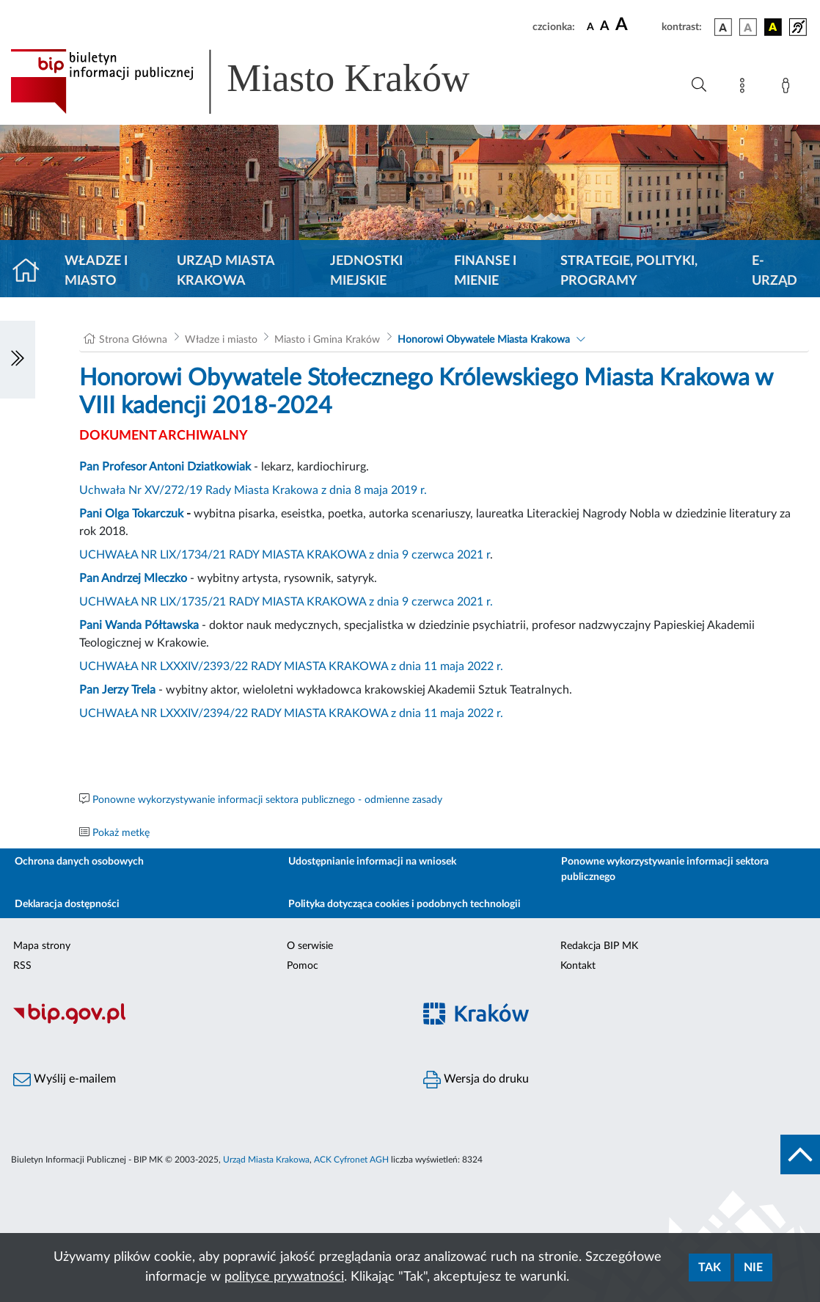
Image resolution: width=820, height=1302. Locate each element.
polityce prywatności (284, 1277)
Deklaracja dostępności (67, 904)
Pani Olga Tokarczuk (131, 514)
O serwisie (310, 946)
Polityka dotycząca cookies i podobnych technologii (404, 904)
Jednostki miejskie (366, 271)
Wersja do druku (476, 1079)
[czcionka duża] (636, 25)
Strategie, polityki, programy (629, 271)
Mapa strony (41, 946)
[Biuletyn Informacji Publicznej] (205, 1022)
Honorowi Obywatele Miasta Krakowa (484, 340)
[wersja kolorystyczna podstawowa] (723, 27)
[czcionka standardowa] (590, 26)
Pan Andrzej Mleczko (133, 578)
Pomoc (302, 966)
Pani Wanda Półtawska (139, 625)
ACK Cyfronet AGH (351, 1159)
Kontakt (578, 966)
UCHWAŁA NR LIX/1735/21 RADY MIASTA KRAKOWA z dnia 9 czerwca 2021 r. (286, 602)
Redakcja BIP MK (599, 946)
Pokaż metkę (121, 833)
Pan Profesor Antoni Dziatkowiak (165, 467)
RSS (22, 966)
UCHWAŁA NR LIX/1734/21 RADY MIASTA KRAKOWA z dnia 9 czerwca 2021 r (284, 555)
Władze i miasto (96, 271)
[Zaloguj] (788, 88)
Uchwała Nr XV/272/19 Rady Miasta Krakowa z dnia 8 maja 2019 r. (253, 490)
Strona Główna (133, 340)
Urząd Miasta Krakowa (225, 271)
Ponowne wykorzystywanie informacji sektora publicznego (665, 869)
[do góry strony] (800, 1154)
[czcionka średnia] (604, 27)
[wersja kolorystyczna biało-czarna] (748, 27)
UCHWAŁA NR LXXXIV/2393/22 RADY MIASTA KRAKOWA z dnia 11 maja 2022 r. (291, 666)
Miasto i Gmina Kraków (327, 340)
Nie (753, 1267)
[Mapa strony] (745, 88)
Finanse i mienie (485, 271)
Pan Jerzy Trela (117, 690)
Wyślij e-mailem (64, 1079)
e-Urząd (774, 271)
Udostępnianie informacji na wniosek (372, 862)
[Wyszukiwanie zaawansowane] (699, 85)
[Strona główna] (32, 271)
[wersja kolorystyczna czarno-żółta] (773, 27)
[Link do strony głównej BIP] (261, 81)
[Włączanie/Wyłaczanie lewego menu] (17, 360)
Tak (709, 1267)
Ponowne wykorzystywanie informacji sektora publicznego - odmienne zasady (267, 800)
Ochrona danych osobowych (79, 862)
